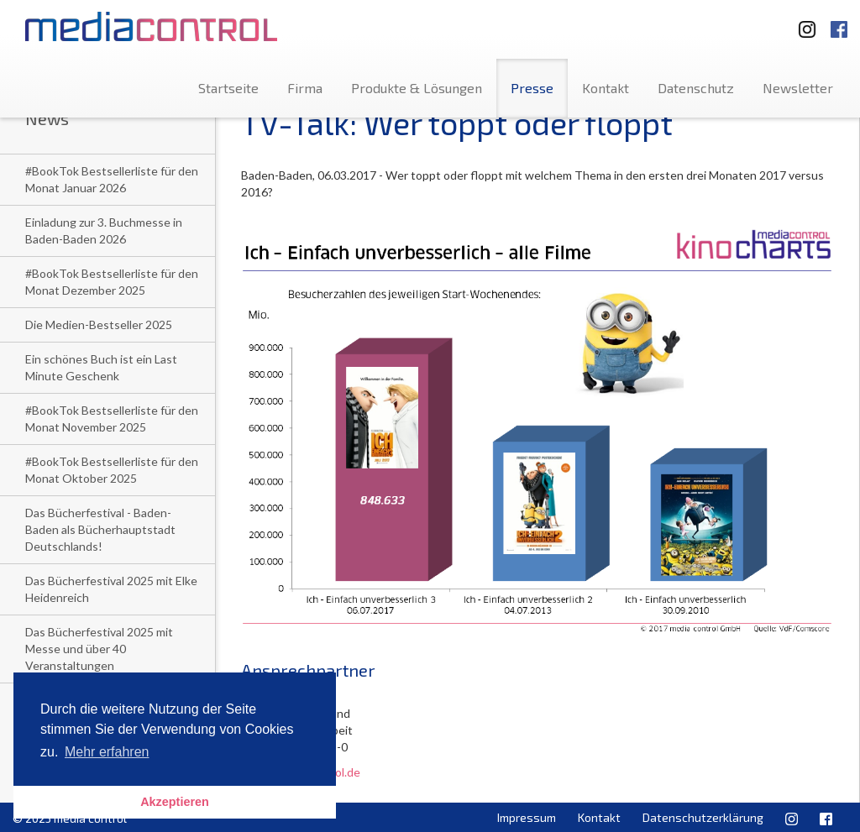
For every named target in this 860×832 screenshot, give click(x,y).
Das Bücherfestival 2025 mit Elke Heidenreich (111, 588)
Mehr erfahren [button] (107, 752)
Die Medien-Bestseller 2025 (98, 324)
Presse (532, 88)
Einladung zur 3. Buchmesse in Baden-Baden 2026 (103, 230)
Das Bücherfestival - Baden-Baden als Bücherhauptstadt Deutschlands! (100, 529)
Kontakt (605, 88)
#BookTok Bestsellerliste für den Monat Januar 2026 (111, 179)
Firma (304, 88)
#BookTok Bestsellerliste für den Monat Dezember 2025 (111, 281)
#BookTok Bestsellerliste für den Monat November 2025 (111, 418)
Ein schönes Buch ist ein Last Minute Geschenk (101, 367)
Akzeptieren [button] (174, 801)
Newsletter (798, 88)
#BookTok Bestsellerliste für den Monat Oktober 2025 (111, 469)
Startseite (228, 88)
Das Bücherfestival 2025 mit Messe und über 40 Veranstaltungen (99, 648)
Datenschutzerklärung (702, 817)
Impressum (526, 817)
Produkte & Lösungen (416, 88)
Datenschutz (696, 88)
